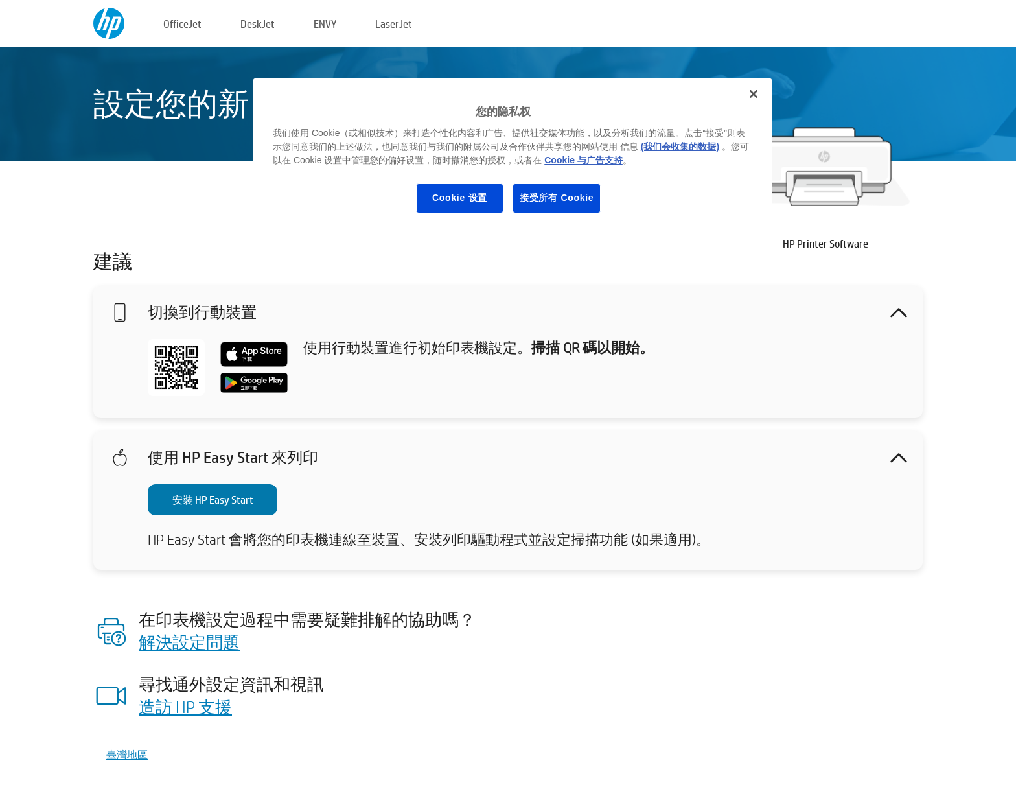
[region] (512, 155)
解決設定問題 (189, 641)
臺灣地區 (127, 754)
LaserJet (393, 23)
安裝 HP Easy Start (212, 499)
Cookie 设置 (459, 198)
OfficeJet (182, 23)
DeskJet (257, 23)
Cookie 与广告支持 (583, 160)
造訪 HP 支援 (185, 706)
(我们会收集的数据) (680, 146)
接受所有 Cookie (557, 198)
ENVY (325, 23)
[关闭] (753, 94)
